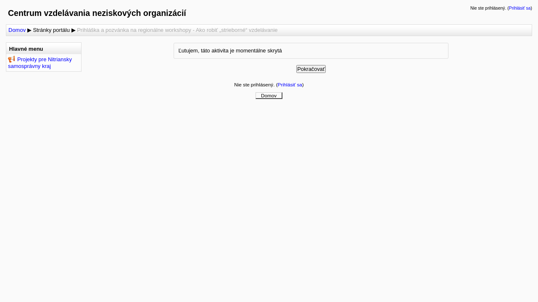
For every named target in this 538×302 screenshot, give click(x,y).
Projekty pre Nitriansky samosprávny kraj (40, 62)
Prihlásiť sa (520, 8)
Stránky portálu (51, 30)
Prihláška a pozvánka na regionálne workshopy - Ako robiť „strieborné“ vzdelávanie (177, 30)
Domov (17, 30)
